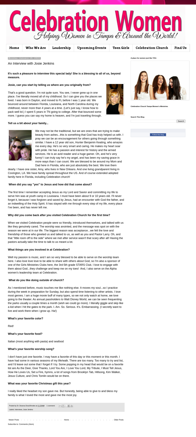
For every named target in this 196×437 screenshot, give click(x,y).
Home (14, 48)
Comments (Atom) (26, 424)
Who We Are (36, 48)
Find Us (180, 48)
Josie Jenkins (28, 409)
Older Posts (119, 420)
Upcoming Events (91, 48)
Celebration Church (152, 48)
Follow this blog (158, 135)
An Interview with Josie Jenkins (31, 63)
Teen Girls (121, 48)
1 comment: (50, 406)
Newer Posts (14, 420)
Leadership (61, 48)
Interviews (18, 409)
